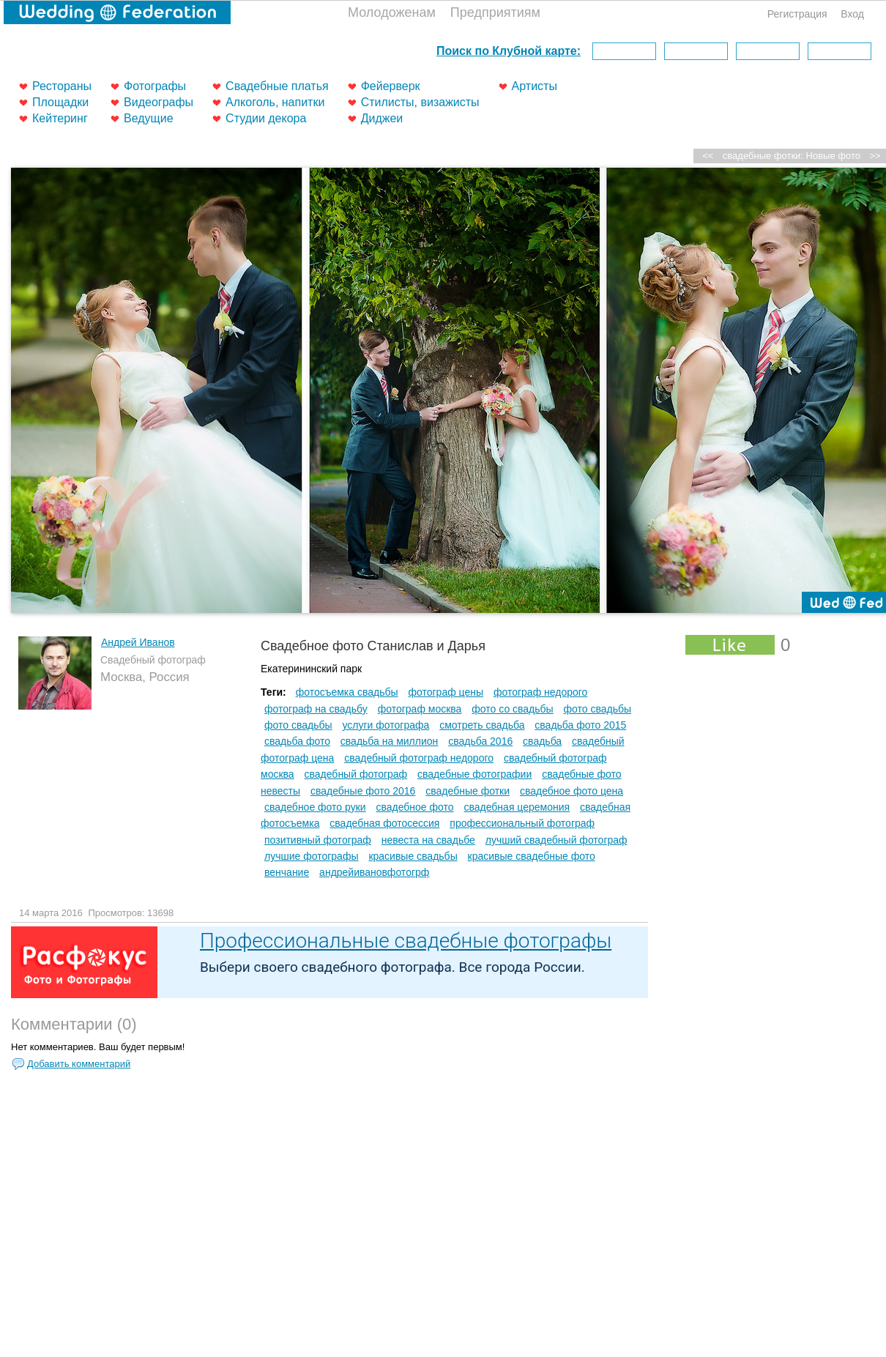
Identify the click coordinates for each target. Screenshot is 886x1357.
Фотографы (155, 86)
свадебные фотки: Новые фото (791, 155)
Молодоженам (392, 12)
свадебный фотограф (356, 774)
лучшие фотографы (311, 856)
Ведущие (149, 118)
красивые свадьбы (412, 856)
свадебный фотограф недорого (419, 758)
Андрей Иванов (138, 642)
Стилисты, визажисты (420, 102)
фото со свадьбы (512, 709)
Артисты (534, 86)
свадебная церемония (517, 807)
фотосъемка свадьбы (347, 692)
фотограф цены (445, 692)
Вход (852, 14)
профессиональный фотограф (522, 823)
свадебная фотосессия (384, 823)
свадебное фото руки (315, 807)
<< (707, 155)
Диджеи (382, 118)
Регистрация (797, 14)
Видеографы (158, 102)
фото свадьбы (598, 709)
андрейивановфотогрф (374, 872)
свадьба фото (297, 741)
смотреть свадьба (481, 725)
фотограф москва (420, 709)
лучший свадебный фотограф (556, 840)
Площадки (60, 102)
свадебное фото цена (571, 791)
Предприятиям (495, 12)
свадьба (542, 741)
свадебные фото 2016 (362, 791)
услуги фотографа (385, 725)
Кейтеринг (60, 118)
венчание (286, 872)
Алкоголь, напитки (275, 102)
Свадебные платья (277, 86)
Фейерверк (390, 86)
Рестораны (62, 86)
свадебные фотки (467, 791)
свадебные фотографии (474, 774)
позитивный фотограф (317, 840)
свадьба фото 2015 (580, 725)
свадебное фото (414, 807)
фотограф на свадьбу (316, 709)
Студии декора (266, 118)
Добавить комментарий (78, 1063)
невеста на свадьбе (428, 840)
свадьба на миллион (389, 741)
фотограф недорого (540, 692)
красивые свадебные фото (531, 856)
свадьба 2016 (480, 741)
